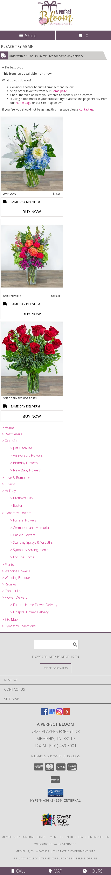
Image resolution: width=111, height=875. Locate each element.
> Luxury (8, 484)
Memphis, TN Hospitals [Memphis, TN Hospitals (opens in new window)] (68, 837)
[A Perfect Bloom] (55, 24)
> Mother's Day (21, 498)
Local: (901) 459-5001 (55, 745)
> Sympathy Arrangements (29, 550)
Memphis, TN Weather (33, 851)
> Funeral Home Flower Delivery (33, 604)
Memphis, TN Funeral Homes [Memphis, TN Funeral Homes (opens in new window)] (24, 837)
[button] (55, 793)
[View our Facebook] (44, 713)
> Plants (8, 564)
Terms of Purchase (56, 858)
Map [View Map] (55, 871)
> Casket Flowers (22, 535)
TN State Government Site (74, 851)
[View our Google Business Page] (52, 713)
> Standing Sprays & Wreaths (31, 542)
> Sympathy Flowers (16, 513)
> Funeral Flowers (23, 520)
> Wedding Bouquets (17, 577)
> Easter (16, 505)
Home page (59, 91)
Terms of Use (86, 858)
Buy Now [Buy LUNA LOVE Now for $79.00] (31, 211)
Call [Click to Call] (18, 871)
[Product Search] (56, 644)
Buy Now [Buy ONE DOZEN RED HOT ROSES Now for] (31, 416)
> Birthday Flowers (24, 463)
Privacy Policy (26, 858)
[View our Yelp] (66, 713)
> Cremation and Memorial (29, 527)
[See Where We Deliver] (55, 668)
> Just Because (21, 448)
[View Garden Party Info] (32, 256)
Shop (27, 35)
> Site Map (10, 619)
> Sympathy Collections (19, 626)
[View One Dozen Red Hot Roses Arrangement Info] (32, 359)
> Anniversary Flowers (26, 455)
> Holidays (9, 490)
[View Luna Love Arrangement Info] (32, 154)
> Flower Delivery (14, 597)
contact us (86, 109)
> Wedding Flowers (16, 571)
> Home (8, 427)
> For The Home (22, 557)
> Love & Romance (16, 477)
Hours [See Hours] (93, 871)
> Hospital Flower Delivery (29, 612)
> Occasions (11, 440)
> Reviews (9, 584)
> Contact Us (11, 591)
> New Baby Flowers (25, 470)
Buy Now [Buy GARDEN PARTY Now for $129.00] (31, 314)
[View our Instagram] (59, 713)
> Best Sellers (12, 434)
